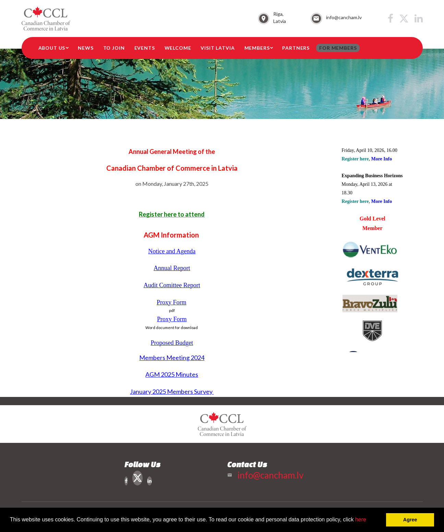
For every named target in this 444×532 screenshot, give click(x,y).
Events (144, 48)
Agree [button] (410, 519)
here (360, 519)
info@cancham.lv (344, 17)
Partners (296, 48)
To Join (114, 48)
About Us (51, 48)
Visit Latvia (218, 48)
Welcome (178, 48)
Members (257, 48)
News (85, 48)
